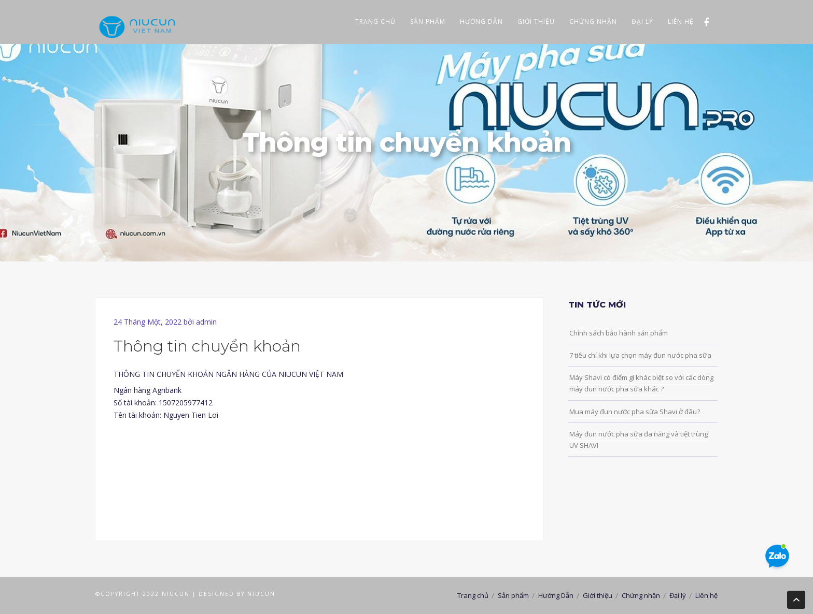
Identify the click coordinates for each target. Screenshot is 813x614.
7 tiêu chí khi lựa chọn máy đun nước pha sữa (640, 355)
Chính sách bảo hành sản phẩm (618, 333)
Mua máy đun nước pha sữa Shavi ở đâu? (634, 411)
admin (206, 322)
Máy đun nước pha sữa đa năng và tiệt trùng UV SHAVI (638, 439)
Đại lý (642, 21)
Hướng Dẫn (481, 21)
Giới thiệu (536, 21)
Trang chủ (375, 21)
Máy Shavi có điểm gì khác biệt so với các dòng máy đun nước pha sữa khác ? (641, 383)
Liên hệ (681, 21)
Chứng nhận (593, 21)
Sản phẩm (427, 21)
